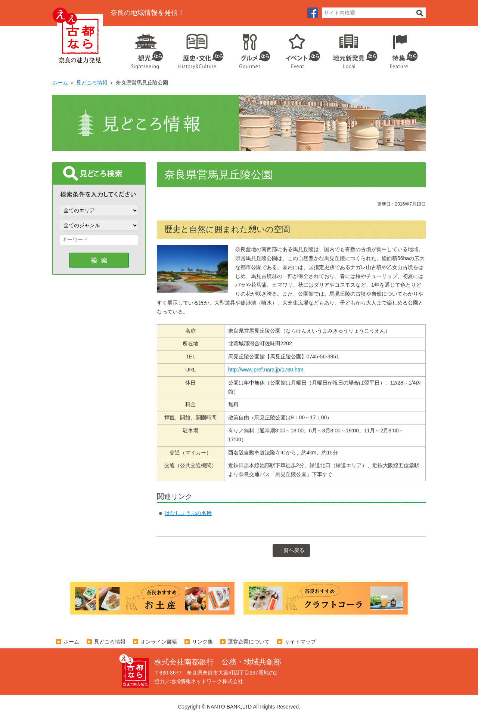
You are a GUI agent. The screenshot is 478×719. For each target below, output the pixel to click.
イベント (298, 48)
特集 (402, 48)
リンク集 (202, 642)
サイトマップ (300, 642)
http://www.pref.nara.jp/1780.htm (266, 370)
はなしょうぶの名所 (188, 513)
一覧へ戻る (291, 550)
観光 (146, 48)
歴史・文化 (198, 48)
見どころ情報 (92, 83)
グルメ (248, 48)
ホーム (60, 83)
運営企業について (249, 642)
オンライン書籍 (158, 642)
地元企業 (351, 48)
